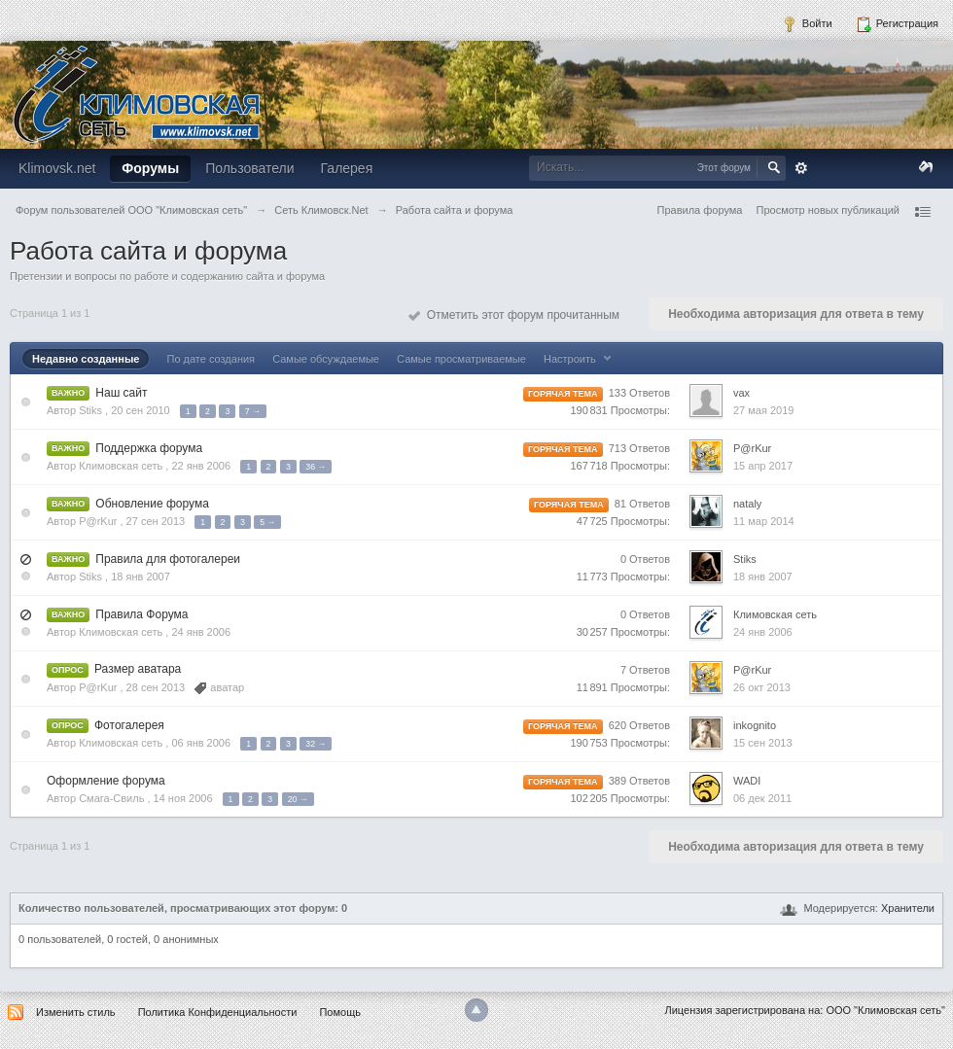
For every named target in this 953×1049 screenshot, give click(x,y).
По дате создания (210, 359)
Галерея (347, 168)
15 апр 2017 (763, 466)
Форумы (150, 168)
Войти (807, 24)
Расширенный (801, 168)
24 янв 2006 (763, 632)
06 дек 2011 (762, 798)
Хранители (908, 908)
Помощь (340, 1012)
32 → (315, 744)
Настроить (580, 359)
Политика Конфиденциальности (218, 1012)
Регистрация (897, 24)
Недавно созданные (85, 359)
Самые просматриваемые (461, 359)
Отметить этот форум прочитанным (513, 315)
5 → (267, 522)
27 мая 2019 (763, 410)
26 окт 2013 (762, 687)
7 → (253, 411)
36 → (315, 467)
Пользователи (249, 168)
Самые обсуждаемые (325, 359)
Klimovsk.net (56, 168)
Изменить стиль (76, 1012)
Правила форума (700, 210)
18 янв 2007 (763, 576)
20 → (298, 799)
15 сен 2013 (763, 743)
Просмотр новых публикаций (828, 210)
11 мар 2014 (763, 521)
